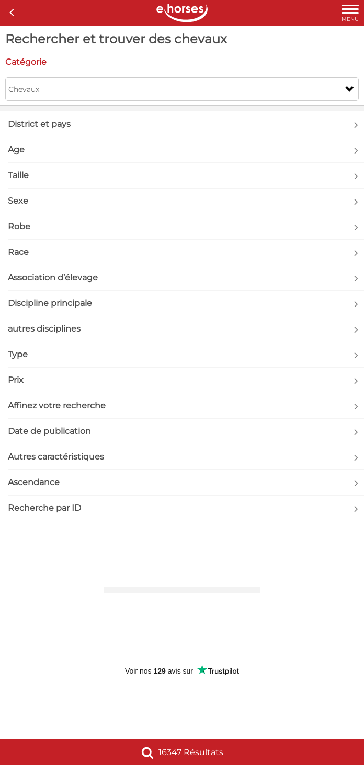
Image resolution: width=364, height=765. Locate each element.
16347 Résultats (182, 752)
